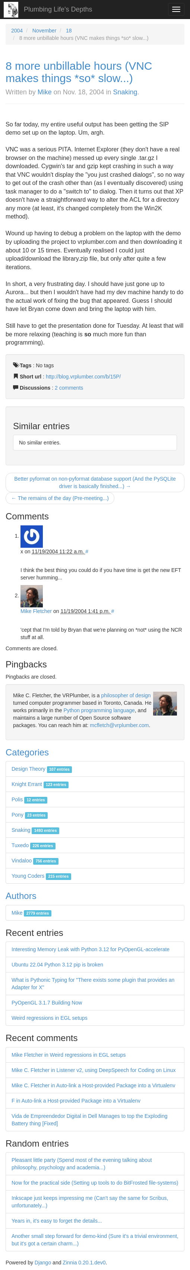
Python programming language (98, 710)
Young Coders (41, 876)
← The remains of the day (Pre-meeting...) (60, 498)
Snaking (125, 92)
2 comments (69, 388)
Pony (30, 815)
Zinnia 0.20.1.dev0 (84, 1263)
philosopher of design (126, 695)
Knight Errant (40, 784)
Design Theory (42, 769)
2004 (17, 31)
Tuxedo (34, 845)
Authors (21, 896)
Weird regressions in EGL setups (50, 1018)
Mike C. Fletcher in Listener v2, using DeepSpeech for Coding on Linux (93, 1070)
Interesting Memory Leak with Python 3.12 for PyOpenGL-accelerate (91, 949)
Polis (29, 799)
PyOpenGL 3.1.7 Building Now (47, 1003)
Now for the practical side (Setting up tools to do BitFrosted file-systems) (95, 1183)
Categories (27, 752)
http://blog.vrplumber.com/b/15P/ (83, 377)
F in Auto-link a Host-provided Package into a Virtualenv (76, 1101)
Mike (45, 92)
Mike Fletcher (36, 611)
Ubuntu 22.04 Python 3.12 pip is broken (57, 965)
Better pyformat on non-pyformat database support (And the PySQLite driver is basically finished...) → (94, 482)
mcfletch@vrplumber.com (119, 725)
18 (69, 31)
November (44, 31)
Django (43, 1263)
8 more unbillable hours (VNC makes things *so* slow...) (79, 72)
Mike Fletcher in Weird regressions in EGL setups (69, 1055)
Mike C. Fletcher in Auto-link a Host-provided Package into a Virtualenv (93, 1085)
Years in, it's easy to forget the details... (57, 1221)
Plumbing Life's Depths (58, 9)
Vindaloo (35, 861)
